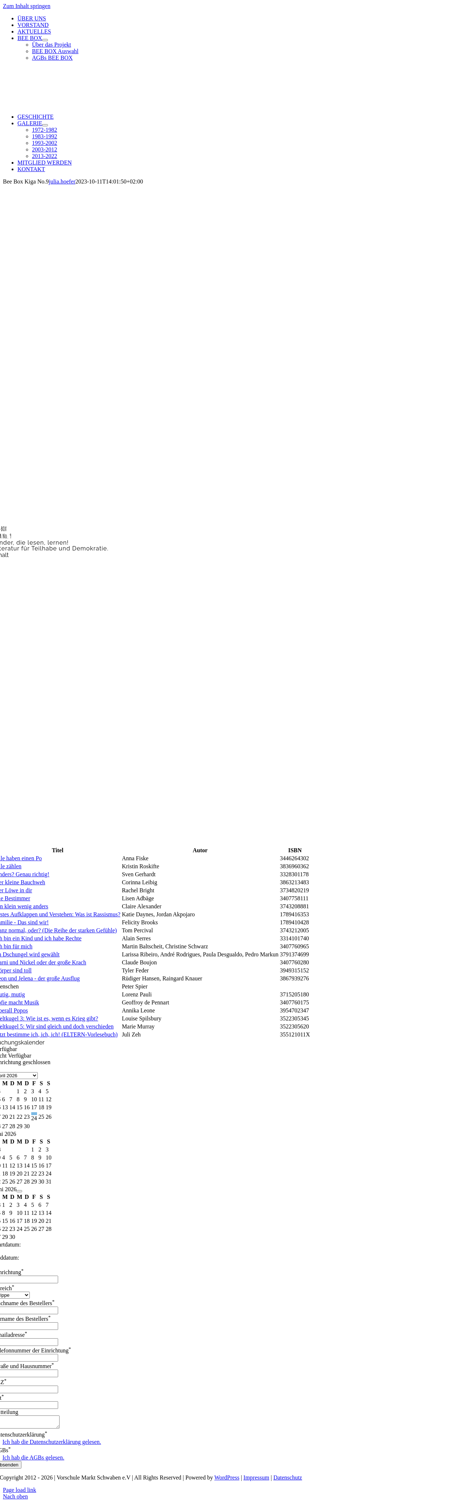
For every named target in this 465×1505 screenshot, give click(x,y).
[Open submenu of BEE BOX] (45, 40)
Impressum (256, 1480)
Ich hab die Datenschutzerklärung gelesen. (52, 1444)
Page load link (19, 1492)
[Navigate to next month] (19, 1191)
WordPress (226, 1480)
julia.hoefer (62, 181)
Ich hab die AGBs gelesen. (33, 1460)
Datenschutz (287, 1480)
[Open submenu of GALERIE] (45, 125)
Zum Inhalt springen (26, 6)
